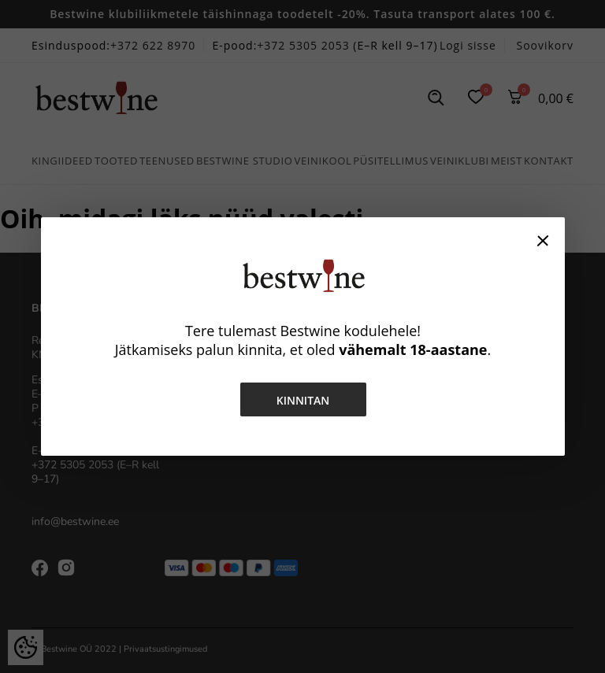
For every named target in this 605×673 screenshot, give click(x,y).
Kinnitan (302, 400)
